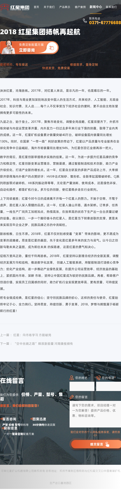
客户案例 (80, 7)
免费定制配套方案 (39, 47)
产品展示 (64, 7)
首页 (36, 7)
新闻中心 (96, 7)
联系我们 (111, 7)
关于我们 (49, 7)
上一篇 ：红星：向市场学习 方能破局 (25, 335)
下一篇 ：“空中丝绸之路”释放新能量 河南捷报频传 (36, 343)
